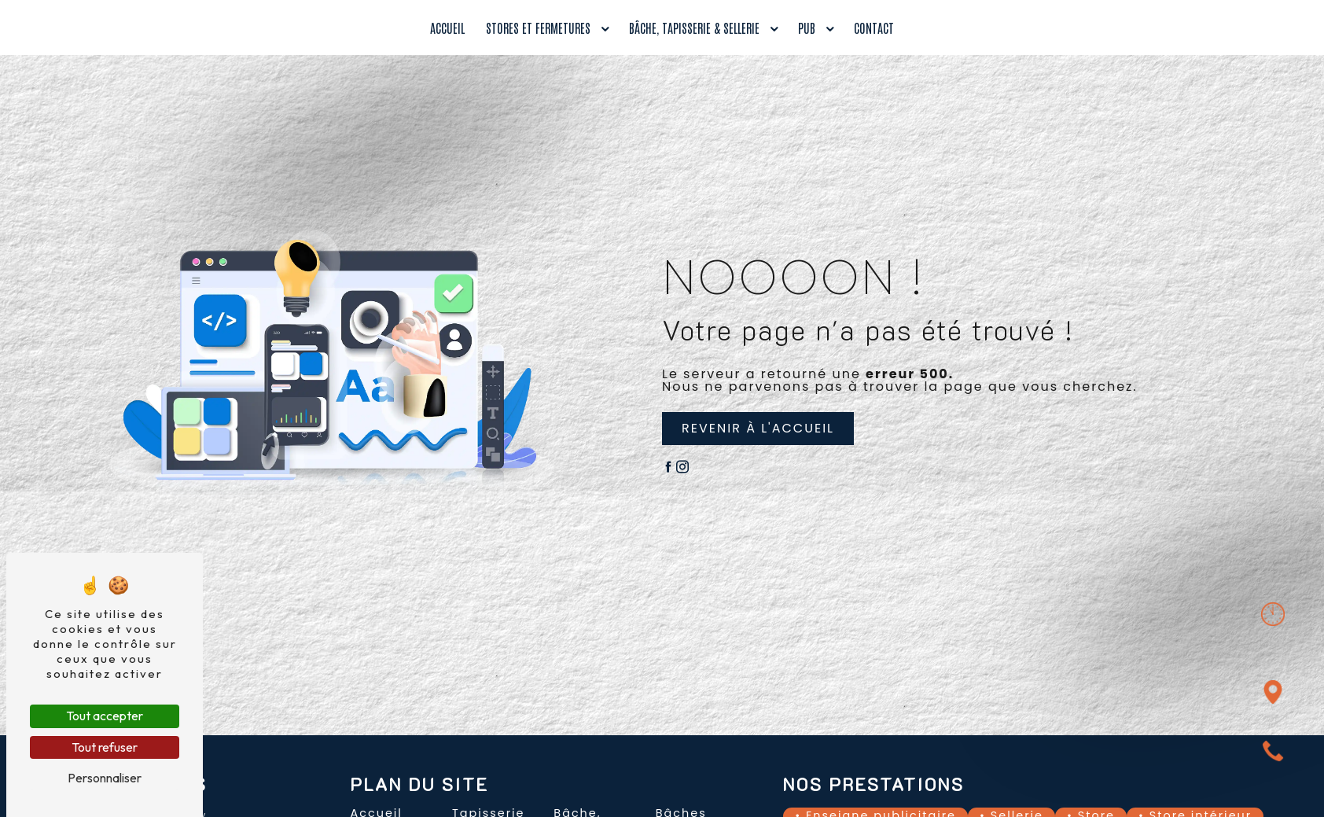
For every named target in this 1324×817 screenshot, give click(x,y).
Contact (874, 27)
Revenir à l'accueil (758, 428)
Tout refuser (105, 747)
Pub (806, 27)
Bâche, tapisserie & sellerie (694, 27)
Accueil (447, 27)
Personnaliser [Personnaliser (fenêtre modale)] (105, 778)
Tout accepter (104, 715)
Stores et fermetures (538, 27)
